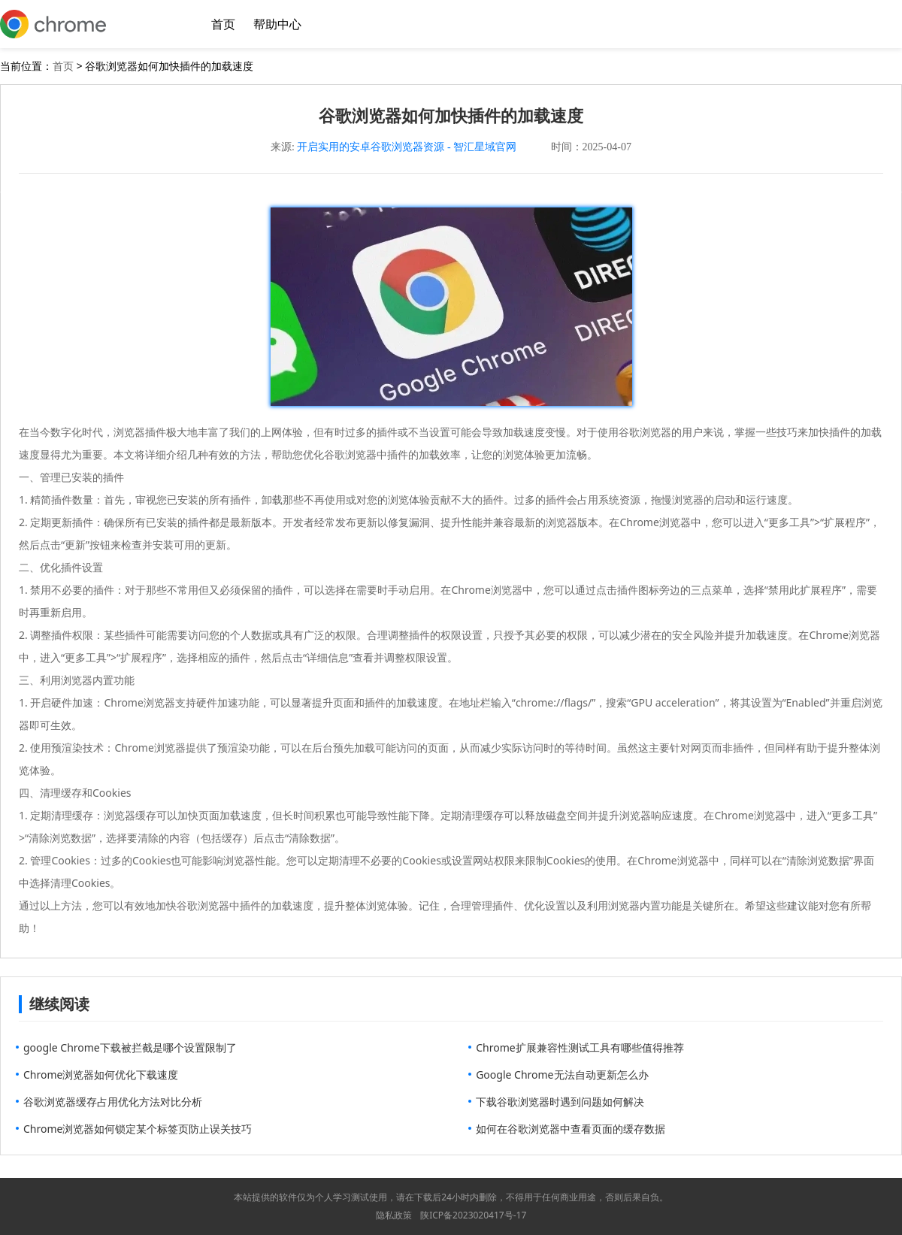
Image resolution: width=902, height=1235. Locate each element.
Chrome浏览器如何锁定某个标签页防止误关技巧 (137, 1128)
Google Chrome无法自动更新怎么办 (562, 1074)
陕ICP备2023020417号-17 (473, 1215)
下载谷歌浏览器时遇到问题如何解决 (560, 1101)
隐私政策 (394, 1215)
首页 (223, 24)
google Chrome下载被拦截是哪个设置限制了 (130, 1047)
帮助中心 (277, 24)
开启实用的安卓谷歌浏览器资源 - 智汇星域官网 (406, 147)
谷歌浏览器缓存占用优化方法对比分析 (112, 1101)
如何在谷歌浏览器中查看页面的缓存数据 (570, 1128)
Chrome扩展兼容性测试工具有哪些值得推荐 (579, 1047)
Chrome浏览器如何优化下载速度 (100, 1074)
